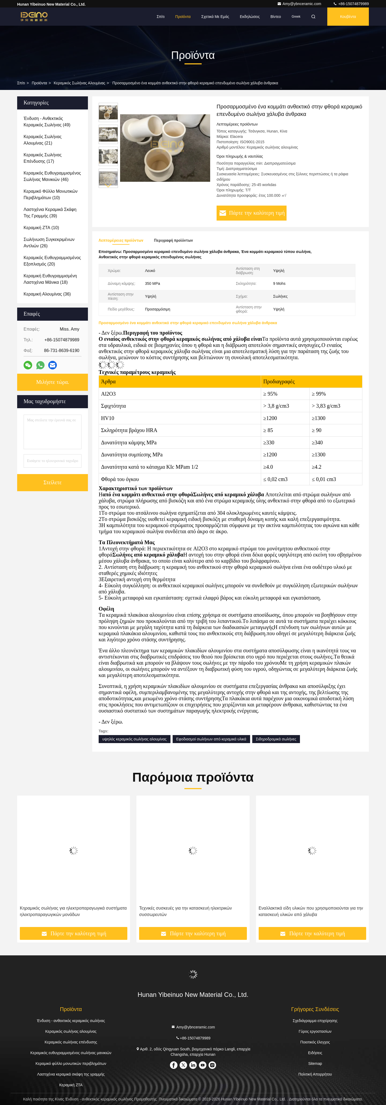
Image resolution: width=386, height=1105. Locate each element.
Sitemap (315, 1063)
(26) (49, 242)
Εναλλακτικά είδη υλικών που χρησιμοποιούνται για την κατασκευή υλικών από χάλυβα (311, 911)
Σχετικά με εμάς (215, 16)
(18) (50, 279)
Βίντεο (275, 16)
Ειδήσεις (315, 1053)
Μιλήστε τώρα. (52, 382)
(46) (52, 176)
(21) (43, 139)
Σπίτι (160, 16)
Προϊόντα (183, 16)
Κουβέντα (348, 16)
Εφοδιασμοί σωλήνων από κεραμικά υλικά (211, 739)
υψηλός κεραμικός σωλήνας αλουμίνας (134, 739)
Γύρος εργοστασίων (315, 1031)
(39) (50, 212)
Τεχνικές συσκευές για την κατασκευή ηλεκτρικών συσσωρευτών (185, 911)
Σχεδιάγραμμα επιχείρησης (315, 1021)
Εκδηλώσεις (250, 16)
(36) (47, 294)
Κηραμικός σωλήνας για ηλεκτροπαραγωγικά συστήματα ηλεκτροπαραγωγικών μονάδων (73, 911)
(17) (43, 158)
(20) (52, 260)
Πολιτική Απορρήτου (315, 1074)
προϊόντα (39, 83)
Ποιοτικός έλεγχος (315, 1042)
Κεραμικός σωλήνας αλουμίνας (79, 83)
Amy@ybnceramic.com (299, 4)
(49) (47, 121)
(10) (50, 194)
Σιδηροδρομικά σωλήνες (276, 739)
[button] (108, 185)
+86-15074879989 (351, 4)
